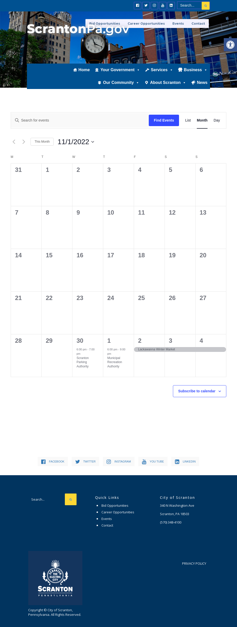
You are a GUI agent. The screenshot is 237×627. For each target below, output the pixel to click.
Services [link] (162, 70)
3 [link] (170, 340)
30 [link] (80, 340)
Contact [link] (198, 23)
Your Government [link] (120, 70)
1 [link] (109, 340)
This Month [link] (42, 141)
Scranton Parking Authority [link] (83, 362)
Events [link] (178, 23)
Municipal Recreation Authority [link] (114, 362)
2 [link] (139, 340)
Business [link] (196, 70)
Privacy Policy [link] (194, 563)
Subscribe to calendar (196, 391)
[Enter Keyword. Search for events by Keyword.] (80, 120)
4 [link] (201, 340)
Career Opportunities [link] (146, 23)
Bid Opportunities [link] (114, 505)
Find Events (164, 120)
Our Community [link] (121, 83)
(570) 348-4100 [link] (170, 522)
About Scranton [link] (168, 83)
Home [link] (84, 70)
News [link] (202, 83)
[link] (230, 44)
